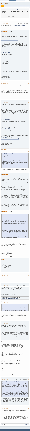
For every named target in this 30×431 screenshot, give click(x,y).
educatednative (5, 174)
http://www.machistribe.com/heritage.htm (7, 125)
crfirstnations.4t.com (5, 87)
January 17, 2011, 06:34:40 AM (4, 408)
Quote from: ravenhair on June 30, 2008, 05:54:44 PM (10, 153)
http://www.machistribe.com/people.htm (6, 128)
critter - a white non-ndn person (7, 341)
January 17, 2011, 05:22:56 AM (4, 379)
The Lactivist (4, 149)
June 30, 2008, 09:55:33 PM (4, 102)
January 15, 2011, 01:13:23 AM (4, 275)
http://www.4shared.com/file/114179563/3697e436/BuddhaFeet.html (9, 298)
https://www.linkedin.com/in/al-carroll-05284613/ (7, 78)
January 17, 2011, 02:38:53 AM (4, 323)
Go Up (2, 424)
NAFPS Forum (4, 3)
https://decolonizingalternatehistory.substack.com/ (7, 74)
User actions (27, 19)
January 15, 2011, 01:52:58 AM (4, 285)
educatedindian (5, 31)
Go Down (2, 19)
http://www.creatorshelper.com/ (5, 52)
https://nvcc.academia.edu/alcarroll (5, 142)
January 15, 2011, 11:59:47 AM (4, 302)
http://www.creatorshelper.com (8, 59)
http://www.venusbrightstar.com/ (5, 119)
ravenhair (4, 81)
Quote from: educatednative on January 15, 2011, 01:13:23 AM (11, 304)
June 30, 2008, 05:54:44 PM (4, 83)
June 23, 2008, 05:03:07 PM (4, 23)
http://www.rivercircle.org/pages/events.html (19, 25)
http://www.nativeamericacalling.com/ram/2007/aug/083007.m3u (10, 34)
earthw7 (3, 259)
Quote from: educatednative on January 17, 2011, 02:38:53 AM (11, 381)
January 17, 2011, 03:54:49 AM (4, 342)
